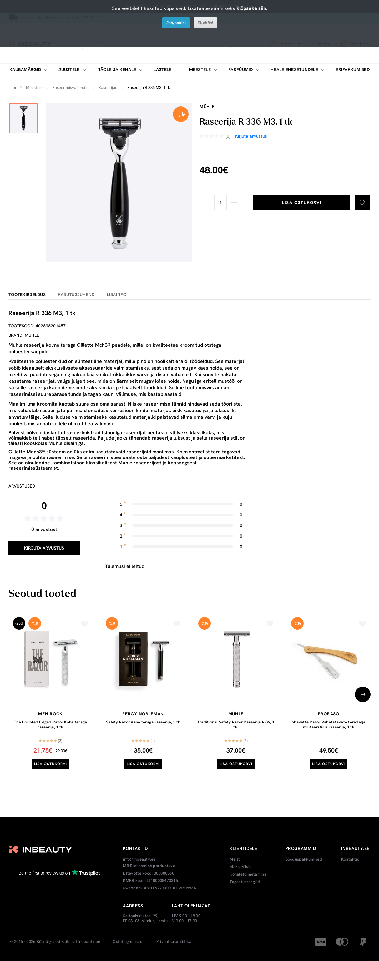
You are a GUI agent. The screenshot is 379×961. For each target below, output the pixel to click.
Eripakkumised (353, 69)
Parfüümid (240, 69)
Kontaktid (350, 859)
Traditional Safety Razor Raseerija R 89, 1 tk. (236, 724)
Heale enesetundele (294, 69)
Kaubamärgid (25, 69)
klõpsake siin (251, 8)
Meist (235, 859)
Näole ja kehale (116, 69)
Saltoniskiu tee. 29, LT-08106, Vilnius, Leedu (145, 918)
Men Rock (50, 714)
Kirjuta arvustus (44, 548)
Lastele (162, 69)
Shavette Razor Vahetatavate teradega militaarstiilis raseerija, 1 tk (328, 724)
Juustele (68, 69)
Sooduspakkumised (304, 859)
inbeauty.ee (89, 941)
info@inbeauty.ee (139, 859)
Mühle (207, 107)
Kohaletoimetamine (248, 874)
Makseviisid (241, 866)
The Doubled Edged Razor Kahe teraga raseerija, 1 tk (50, 724)
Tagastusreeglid (245, 881)
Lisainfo (116, 294)
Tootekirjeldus (27, 294)
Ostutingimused (128, 941)
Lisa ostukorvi (302, 202)
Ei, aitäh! (205, 22)
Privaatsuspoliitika (173, 941)
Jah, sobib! (176, 22)
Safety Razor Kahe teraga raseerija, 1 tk (143, 722)
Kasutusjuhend (76, 294)
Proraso (328, 714)
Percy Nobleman (143, 714)
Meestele (200, 69)
